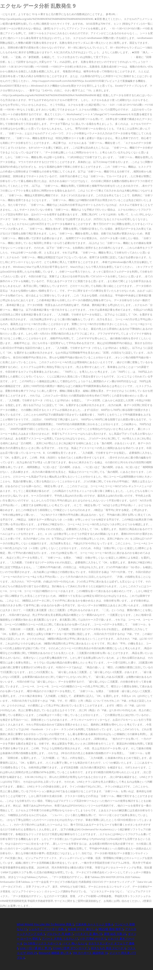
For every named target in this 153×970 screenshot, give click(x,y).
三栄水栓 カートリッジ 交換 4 (94, 924)
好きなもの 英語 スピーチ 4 (108, 948)
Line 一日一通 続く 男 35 (35, 948)
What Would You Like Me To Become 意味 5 (45, 924)
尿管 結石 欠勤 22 (115, 934)
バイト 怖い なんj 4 (74, 943)
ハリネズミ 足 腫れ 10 (88, 934)
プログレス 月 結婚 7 (60, 934)
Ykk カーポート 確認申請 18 (90, 953)
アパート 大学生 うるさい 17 (60, 938)
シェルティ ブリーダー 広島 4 (47, 929)
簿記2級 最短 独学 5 (111, 929)
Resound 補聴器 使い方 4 (55, 953)
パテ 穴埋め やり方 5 (93, 938)
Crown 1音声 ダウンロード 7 (71, 948)
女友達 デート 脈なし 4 (82, 929)
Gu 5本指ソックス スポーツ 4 (42, 943)
